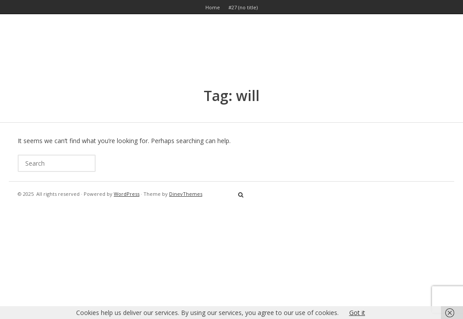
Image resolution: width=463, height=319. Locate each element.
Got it (357, 312)
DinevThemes (185, 194)
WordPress (126, 194)
